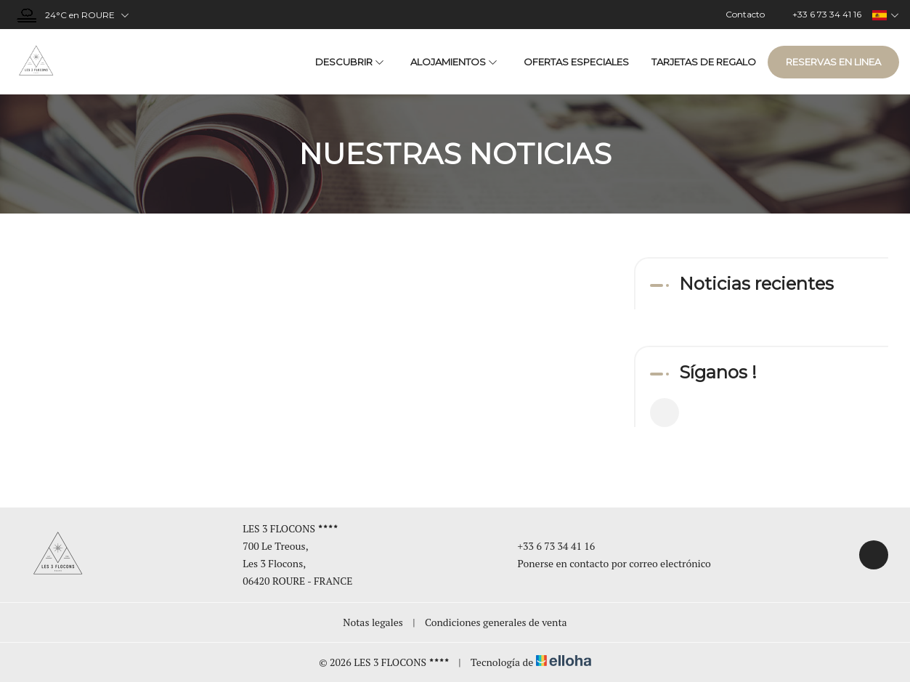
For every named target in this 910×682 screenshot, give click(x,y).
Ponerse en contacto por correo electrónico (606, 563)
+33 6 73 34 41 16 (548, 546)
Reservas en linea (833, 62)
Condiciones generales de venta (496, 622)
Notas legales (373, 622)
